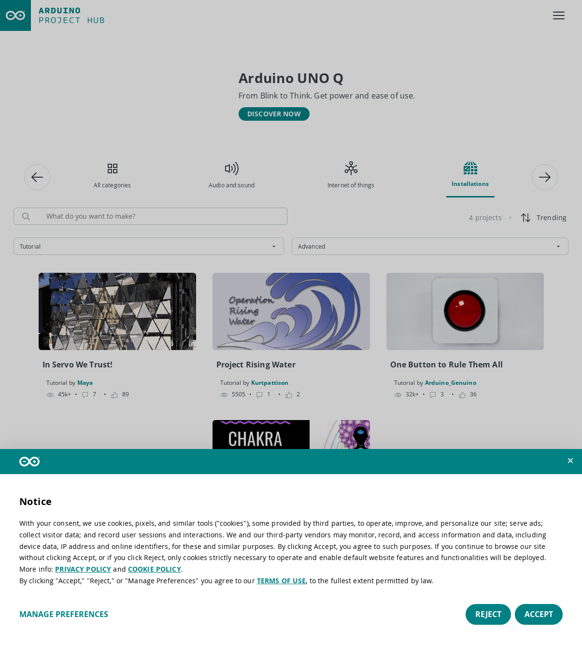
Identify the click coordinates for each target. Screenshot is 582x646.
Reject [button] (488, 614)
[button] (570, 460)
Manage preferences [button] (63, 614)
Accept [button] (539, 614)
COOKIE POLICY (154, 569)
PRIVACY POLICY (83, 569)
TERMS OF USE (281, 580)
